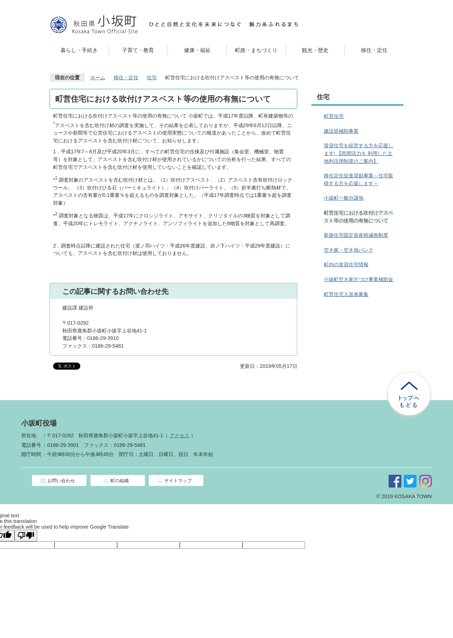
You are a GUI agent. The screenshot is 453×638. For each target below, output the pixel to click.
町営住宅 (334, 116)
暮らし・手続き (79, 50)
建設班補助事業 (341, 131)
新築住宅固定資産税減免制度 (356, 235)
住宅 (152, 77)
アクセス (179, 435)
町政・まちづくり (256, 50)
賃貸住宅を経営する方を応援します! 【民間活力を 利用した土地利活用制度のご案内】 (358, 153)
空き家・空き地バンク (348, 250)
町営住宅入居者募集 (346, 294)
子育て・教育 (138, 50)
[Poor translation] (26, 535)
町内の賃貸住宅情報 (346, 264)
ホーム (97, 77)
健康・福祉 (197, 50)
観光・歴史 (315, 50)
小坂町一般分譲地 (343, 198)
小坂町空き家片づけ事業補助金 (358, 279)
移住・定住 (374, 50)
